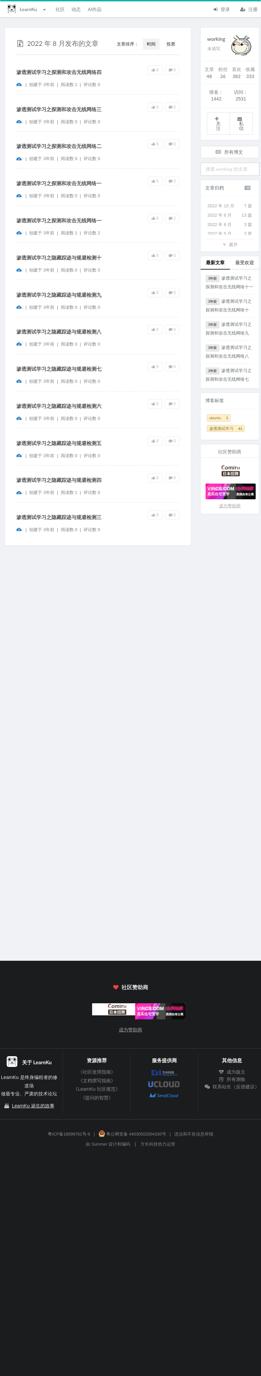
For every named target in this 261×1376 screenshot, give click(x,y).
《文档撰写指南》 (96, 1080)
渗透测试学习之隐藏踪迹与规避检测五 (58, 443)
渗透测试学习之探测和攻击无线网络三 (58, 109)
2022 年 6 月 (230, 224)
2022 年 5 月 (230, 233)
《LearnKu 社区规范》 (96, 1089)
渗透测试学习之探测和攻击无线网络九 (229, 328)
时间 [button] (151, 44)
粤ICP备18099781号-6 (69, 1134)
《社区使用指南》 (96, 1072)
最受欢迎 (244, 262)
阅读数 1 (69, 84)
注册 (249, 8)
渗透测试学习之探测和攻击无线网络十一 (229, 282)
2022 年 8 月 (230, 215)
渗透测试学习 (226, 428)
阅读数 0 (69, 121)
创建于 (41, 84)
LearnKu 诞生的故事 (33, 1105)
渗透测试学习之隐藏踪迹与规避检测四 (58, 480)
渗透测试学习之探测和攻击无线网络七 (229, 374)
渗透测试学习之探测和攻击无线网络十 (229, 305)
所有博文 (229, 152)
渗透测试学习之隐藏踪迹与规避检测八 (58, 332)
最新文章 (215, 262)
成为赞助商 (230, 505)
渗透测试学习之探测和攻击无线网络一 (58, 183)
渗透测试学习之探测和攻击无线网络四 (58, 72)
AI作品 (94, 9)
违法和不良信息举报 (193, 1134)
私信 (240, 124)
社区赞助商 (130, 987)
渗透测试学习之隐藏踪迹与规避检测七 (58, 369)
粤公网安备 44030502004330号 (132, 1134)
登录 (221, 8)
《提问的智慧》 (96, 1097)
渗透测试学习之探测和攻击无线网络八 (229, 351)
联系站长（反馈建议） (232, 1086)
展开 (230, 244)
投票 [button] (171, 44)
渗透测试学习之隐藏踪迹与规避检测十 (58, 258)
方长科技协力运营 (158, 1144)
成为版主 (232, 1072)
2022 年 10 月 (230, 206)
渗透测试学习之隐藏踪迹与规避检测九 (58, 295)
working (216, 39)
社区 (60, 9)
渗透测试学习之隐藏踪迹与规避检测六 (58, 406)
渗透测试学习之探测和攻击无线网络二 (58, 146)
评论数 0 (91, 84)
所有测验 (232, 1079)
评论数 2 (91, 232)
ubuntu (218, 418)
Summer (99, 1144)
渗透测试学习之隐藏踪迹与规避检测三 (58, 517)
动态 (76, 9)
